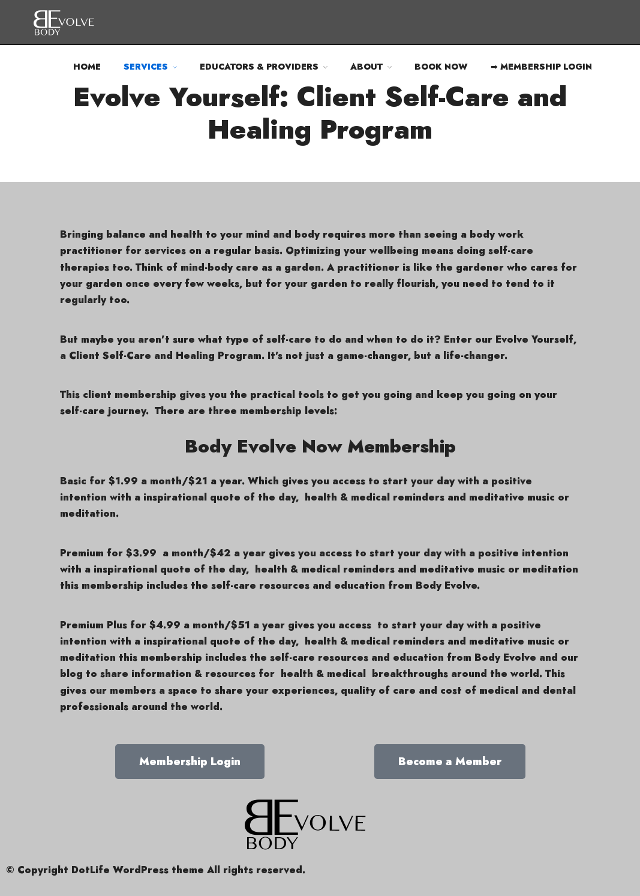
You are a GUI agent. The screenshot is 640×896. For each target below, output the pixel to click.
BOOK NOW (441, 67)
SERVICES (146, 67)
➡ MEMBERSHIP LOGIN (541, 67)
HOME (87, 67)
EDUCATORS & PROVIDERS (259, 67)
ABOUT (366, 67)
